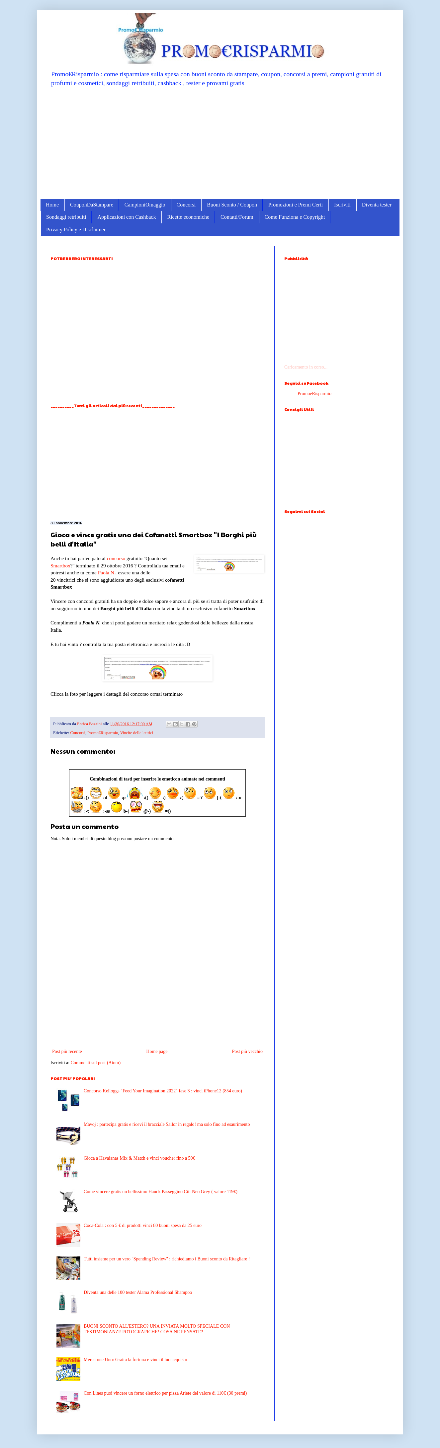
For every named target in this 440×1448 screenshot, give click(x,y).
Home (52, 204)
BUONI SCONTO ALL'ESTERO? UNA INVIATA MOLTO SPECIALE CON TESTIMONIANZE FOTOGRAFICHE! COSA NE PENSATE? (157, 1329)
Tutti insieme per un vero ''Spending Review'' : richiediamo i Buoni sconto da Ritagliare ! (167, 1258)
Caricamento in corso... (305, 367)
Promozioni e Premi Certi (295, 204)
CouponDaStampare (91, 204)
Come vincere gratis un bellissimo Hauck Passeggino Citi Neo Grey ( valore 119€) (160, 1191)
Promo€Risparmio (102, 732)
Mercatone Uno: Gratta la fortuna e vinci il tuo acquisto (135, 1359)
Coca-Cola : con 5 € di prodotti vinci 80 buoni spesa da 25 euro (143, 1225)
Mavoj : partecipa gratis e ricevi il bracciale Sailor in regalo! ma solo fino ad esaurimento (167, 1124)
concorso (116, 558)
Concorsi (186, 204)
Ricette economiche (188, 217)
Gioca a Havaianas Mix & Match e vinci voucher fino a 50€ (139, 1158)
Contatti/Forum (236, 217)
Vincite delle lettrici (136, 732)
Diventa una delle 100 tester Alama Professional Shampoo (138, 1292)
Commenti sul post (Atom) (96, 1062)
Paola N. (107, 572)
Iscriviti (342, 204)
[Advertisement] (220, 142)
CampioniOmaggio (145, 204)
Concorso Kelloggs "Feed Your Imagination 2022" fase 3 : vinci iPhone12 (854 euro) (163, 1090)
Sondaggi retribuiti (66, 217)
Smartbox (60, 565)
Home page (156, 1051)
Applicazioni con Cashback (126, 217)
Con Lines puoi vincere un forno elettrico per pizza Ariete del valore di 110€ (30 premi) (165, 1393)
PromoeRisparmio (314, 393)
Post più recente (67, 1051)
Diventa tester (377, 204)
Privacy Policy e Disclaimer (76, 229)
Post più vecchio (247, 1051)
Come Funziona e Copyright (295, 217)
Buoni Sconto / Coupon (232, 204)
